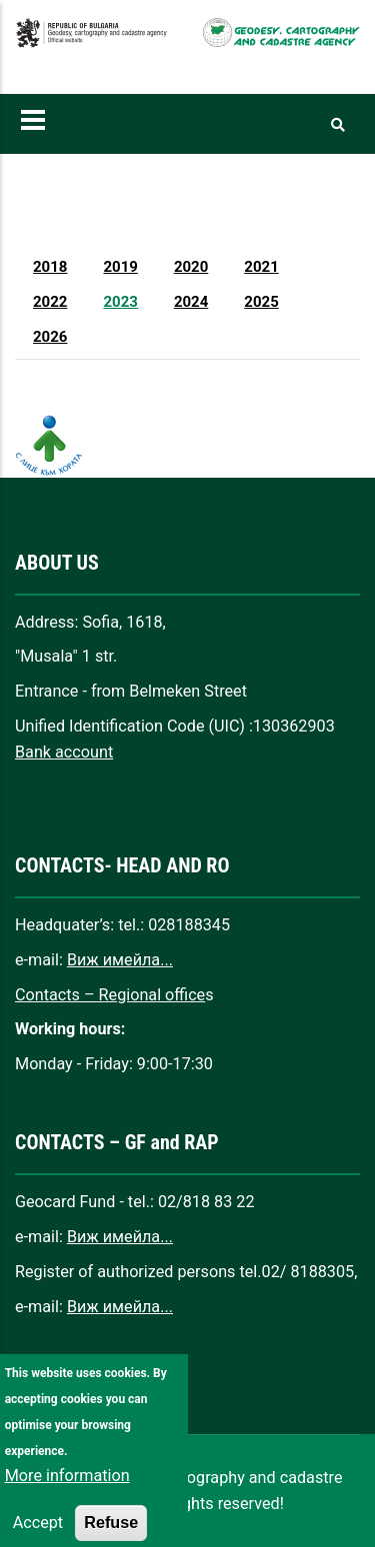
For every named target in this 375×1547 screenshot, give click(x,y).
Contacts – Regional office (110, 994)
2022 (50, 302)
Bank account (64, 752)
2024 (191, 302)
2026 (50, 337)
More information (67, 1502)
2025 (261, 302)
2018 (50, 267)
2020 (191, 267)
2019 (120, 267)
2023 (120, 302)
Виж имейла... (120, 959)
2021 (261, 267)
